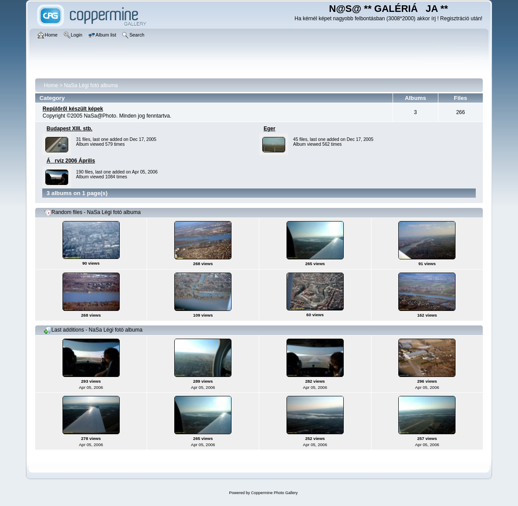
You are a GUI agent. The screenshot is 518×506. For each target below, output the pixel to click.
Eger (270, 129)
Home (51, 85)
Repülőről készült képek (73, 109)
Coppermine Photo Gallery (274, 493)
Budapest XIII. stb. (69, 129)
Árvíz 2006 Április (71, 161)
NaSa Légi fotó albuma (91, 85)
